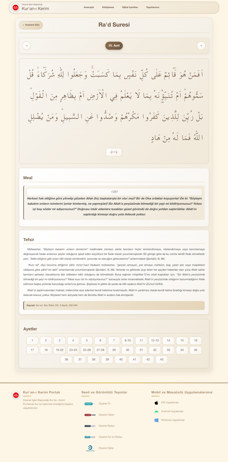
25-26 (87, 350)
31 (141, 350)
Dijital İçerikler (130, 7)
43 (161, 359)
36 (66, 359)
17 (32, 350)
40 (121, 359)
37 (80, 359)
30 (127, 350)
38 (93, 359)
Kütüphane (108, 7)
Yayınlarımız (152, 7)
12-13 (155, 340)
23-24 (73, 350)
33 (168, 350)
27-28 (100, 350)
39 (107, 359)
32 (154, 350)
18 (46, 350)
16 (195, 340)
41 (134, 359)
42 (148, 359)
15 (182, 340)
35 (195, 350)
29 (114, 350)
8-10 (128, 340)
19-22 (59, 350)
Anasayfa (89, 7)
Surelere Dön (31, 25)
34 (182, 350)
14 (168, 340)
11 (141, 340)
